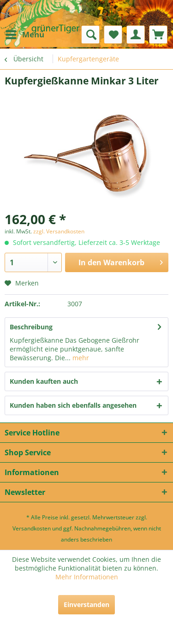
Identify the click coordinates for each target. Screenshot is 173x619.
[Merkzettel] (113, 34)
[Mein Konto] (135, 34)
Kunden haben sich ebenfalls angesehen (73, 405)
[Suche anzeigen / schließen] (90, 34)
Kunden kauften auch (44, 381)
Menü (25, 33)
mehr (80, 357)
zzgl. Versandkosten (58, 231)
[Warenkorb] (158, 34)
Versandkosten (31, 528)
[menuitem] (24, 34)
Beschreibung (31, 326)
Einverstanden (86, 604)
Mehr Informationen (86, 576)
